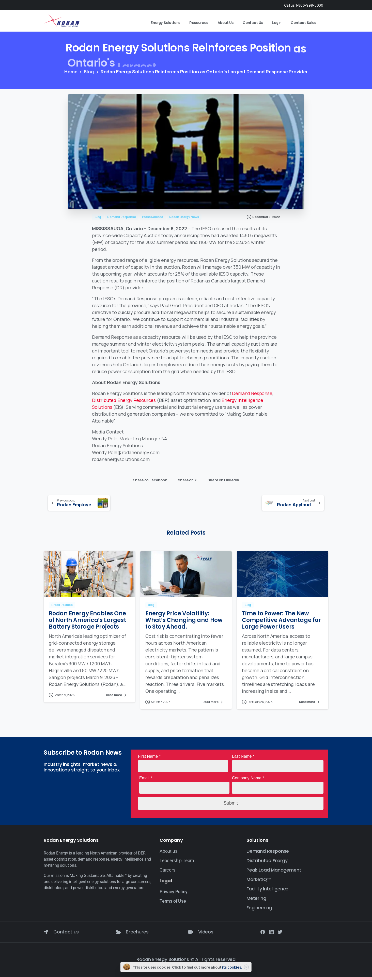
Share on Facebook (149, 479)
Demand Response (252, 393)
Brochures (137, 932)
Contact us (66, 932)
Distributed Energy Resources (124, 400)
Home (70, 72)
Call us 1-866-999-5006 (303, 5)
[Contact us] (46, 932)
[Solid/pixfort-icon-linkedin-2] (271, 931)
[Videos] (191, 932)
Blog (89, 72)
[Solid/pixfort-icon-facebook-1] (262, 931)
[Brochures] (118, 932)
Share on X (185, 479)
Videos (205, 932)
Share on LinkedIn (222, 479)
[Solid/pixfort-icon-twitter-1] (280, 931)
